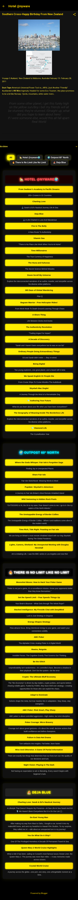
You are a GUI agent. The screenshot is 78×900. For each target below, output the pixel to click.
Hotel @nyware (19, 6)
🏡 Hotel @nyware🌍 (30, 157)
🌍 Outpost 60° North (58, 157)
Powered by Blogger (39, 893)
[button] (74, 14)
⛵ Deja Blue (59, 162)
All (10, 157)
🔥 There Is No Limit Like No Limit (29, 162)
